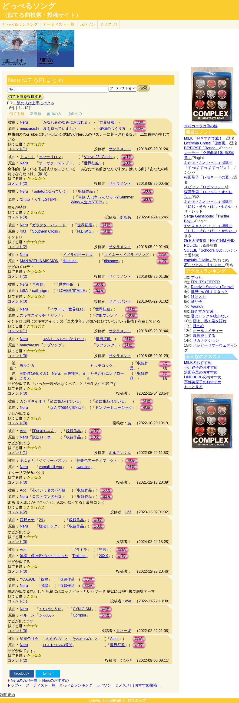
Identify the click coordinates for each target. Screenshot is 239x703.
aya (128, 601)
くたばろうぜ (50, 609)
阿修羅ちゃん (43, 431)
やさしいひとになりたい (63, 339)
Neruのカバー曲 (24, 680)
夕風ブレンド (106, 315)
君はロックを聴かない (209, 316)
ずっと (196, 277)
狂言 (102, 550)
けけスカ (198, 297)
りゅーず (123, 631)
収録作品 (85, 191)
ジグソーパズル (52, 461)
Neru (24, 122)
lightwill (114, 700)
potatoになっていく (50, 191)
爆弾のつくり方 (113, 129)
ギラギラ (79, 550)
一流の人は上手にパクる (33, 103)
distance (70, 261)
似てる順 (16, 114)
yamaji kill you (50, 467)
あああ (125, 217)
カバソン (87, 24)
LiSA (24, 291)
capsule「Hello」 (198, 260)
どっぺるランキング (76, 685)
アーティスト (58, 24)
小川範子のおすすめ (201, 367)
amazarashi (29, 129)
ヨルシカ (27, 365)
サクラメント (120, 149)
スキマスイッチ (33, 315)
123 (128, 512)
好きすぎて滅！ (204, 311)
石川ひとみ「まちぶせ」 (204, 265)
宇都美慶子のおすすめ (202, 382)
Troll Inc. (79, 556)
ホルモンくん (120, 453)
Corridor (79, 615)
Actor (114, 639)
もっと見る (193, 387)
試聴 (139, 122)
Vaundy (197, 306)
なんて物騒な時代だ (66, 407)
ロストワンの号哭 (47, 496)
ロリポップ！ (138, 700)
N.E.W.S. (84, 231)
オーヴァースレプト (55, 163)
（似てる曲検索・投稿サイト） (41, 15)
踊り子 (196, 302)
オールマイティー (208, 331)
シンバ (125, 660)
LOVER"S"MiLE (72, 291)
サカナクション (206, 340)
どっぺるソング (29, 6)
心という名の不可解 (49, 490)
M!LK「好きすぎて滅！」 (205, 138)
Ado (23, 431)
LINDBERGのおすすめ (203, 377)
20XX (103, 556)
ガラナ (55, 315)
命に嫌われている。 (66, 401)
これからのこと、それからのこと (70, 639)
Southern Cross (45, 231)
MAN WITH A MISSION (39, 261)
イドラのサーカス (78, 255)
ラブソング (52, 345)
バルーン (27, 615)
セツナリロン (50, 157)
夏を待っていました (60, 129)
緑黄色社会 (29, 639)
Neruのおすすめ (55, 680)
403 (23, 231)
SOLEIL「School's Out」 (205, 250)
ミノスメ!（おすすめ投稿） (137, 685)
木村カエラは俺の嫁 (201, 126)
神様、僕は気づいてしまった (44, 556)
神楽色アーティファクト (96, 461)
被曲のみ (54, 114)
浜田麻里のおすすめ (201, 372)
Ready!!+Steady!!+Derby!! (212, 287)
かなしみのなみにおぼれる (65, 122)
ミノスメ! (108, 24)
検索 (143, 88)
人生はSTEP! (45, 199)
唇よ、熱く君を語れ (209, 321)
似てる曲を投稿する (25, 97)
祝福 (44, 579)
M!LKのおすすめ (197, 362)
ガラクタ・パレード (49, 225)
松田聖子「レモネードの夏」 (208, 177)
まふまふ (27, 157)
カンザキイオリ (33, 401)
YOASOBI (28, 579)
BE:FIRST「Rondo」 (201, 148)
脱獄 (44, 586)
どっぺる (20, 24)
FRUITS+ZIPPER (205, 282)
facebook (21, 673)
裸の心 (198, 326)
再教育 (37, 284)
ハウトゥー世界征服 (66, 309)
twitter (48, 673)
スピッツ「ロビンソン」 (204, 187)
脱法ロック (41, 437)
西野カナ (27, 520)
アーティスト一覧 (40, 685)
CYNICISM (82, 609)
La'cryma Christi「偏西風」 (206, 143)
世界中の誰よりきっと (209, 292)
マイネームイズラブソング (126, 255)
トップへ (14, 685)
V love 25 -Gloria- (98, 157)
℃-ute (25, 199)
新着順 (35, 114)
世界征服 (107, 122)
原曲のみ (74, 114)
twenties (83, 467)
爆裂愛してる (204, 336)
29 (41, 520)
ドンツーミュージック (113, 407)
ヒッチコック (101, 365)
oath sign (39, 291)
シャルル (46, 615)
